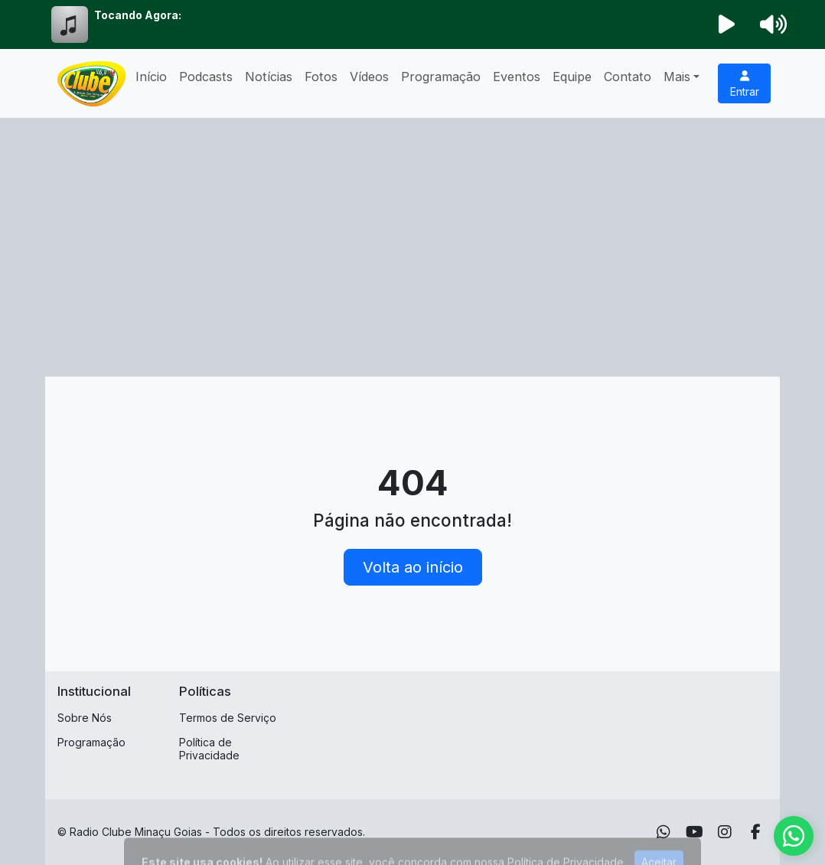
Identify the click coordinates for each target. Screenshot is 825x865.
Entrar (744, 84)
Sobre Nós (84, 717)
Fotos (321, 76)
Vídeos (369, 76)
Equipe (572, 76)
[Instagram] (725, 832)
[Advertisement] (412, 233)
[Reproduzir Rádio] (727, 24)
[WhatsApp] (663, 832)
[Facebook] (756, 832)
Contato (627, 76)
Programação (441, 76)
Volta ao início (413, 567)
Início (151, 76)
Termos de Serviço (227, 717)
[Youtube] (694, 832)
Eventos (516, 76)
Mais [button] (677, 76)
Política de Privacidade (209, 749)
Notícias (268, 76)
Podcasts (206, 76)
